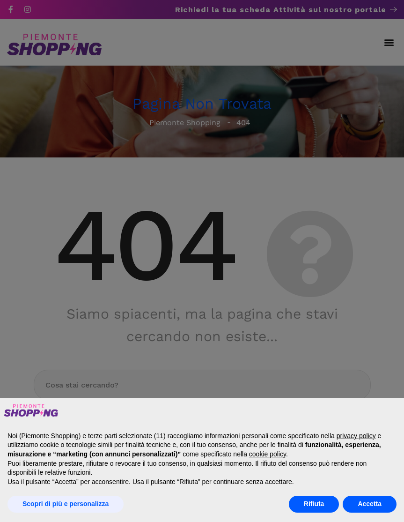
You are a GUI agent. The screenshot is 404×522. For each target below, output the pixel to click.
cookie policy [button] (267, 454)
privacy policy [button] (356, 436)
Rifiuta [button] (314, 503)
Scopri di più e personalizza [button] (65, 503)
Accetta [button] (370, 503)
